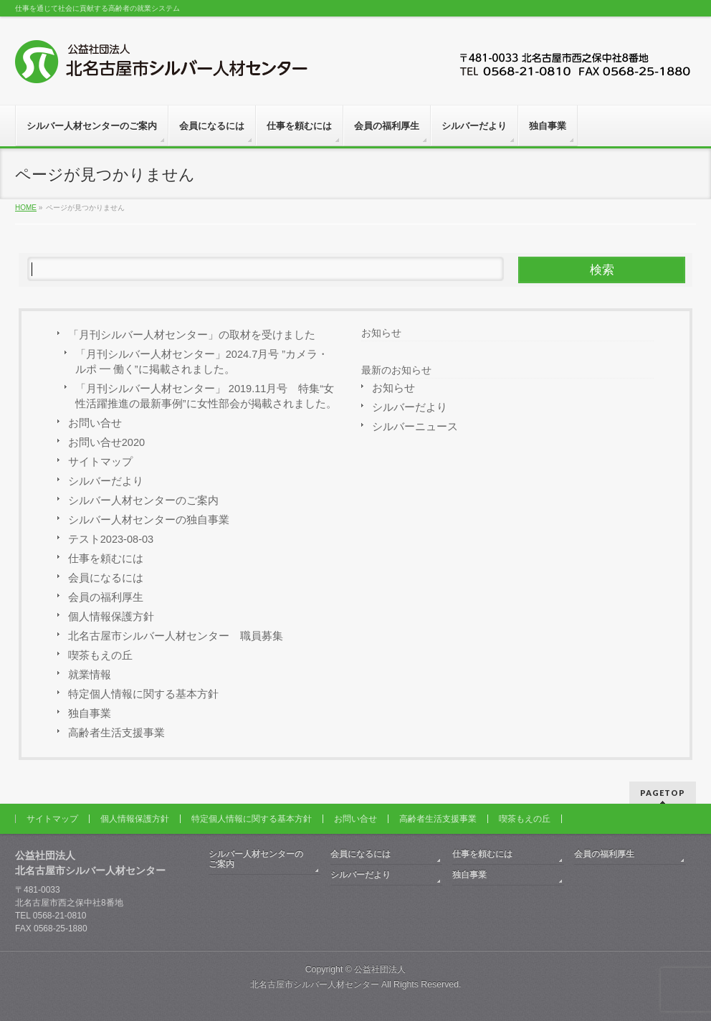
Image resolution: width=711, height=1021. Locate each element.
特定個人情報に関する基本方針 (143, 694)
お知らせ (381, 332)
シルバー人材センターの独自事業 (148, 520)
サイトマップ (100, 461)
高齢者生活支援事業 (116, 733)
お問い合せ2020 (106, 442)
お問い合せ (95, 423)
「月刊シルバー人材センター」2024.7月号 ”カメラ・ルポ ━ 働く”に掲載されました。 (201, 361)
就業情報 (89, 674)
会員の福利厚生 (105, 597)
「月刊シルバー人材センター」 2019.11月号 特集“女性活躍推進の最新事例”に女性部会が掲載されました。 (206, 396)
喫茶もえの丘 (100, 655)
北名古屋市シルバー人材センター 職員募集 (175, 636)
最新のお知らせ (396, 370)
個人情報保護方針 (111, 616)
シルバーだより (105, 481)
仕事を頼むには (105, 558)
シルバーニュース (415, 426)
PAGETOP (662, 792)
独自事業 (89, 713)
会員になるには (105, 578)
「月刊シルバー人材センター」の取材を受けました (191, 335)
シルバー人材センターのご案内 (143, 500)
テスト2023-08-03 (110, 539)
